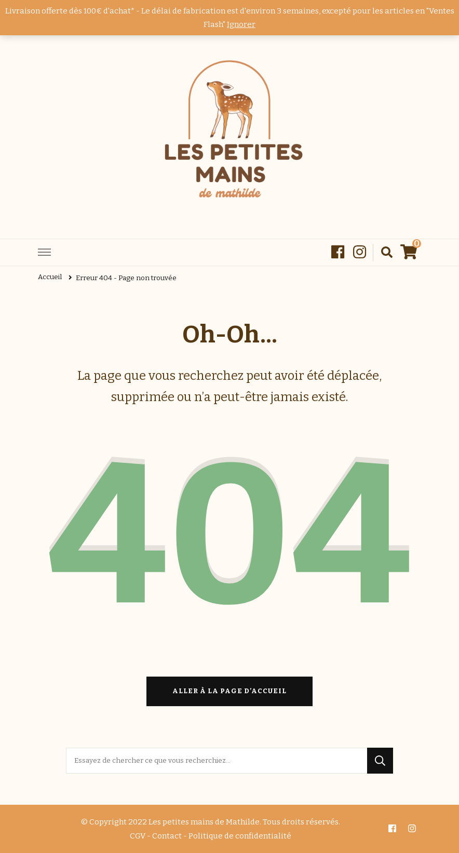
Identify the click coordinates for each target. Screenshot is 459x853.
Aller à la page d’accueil (229, 691)
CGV (137, 836)
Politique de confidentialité (239, 836)
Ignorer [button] (241, 24)
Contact (167, 836)
